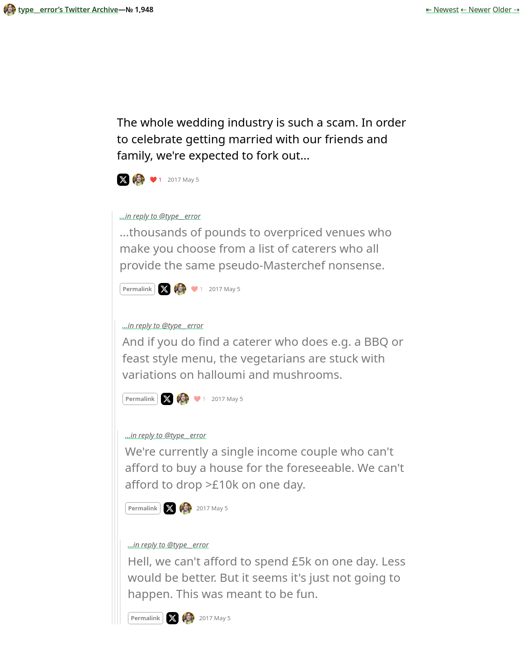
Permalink (137, 289)
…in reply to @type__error (160, 216)
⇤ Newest (442, 9)
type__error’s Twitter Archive (61, 9)
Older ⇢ (506, 9)
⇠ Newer (475, 9)
